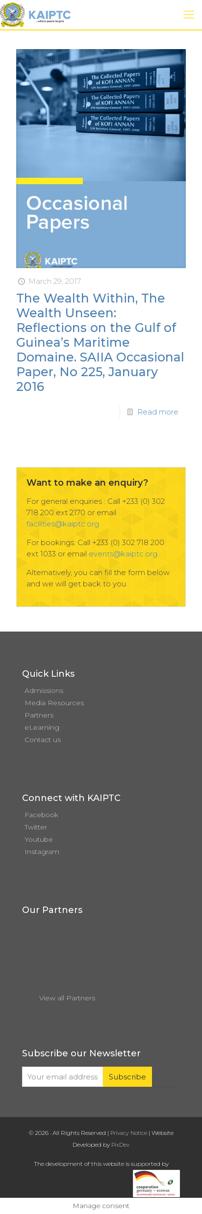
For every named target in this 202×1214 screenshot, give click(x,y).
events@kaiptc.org (123, 553)
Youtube (39, 839)
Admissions (44, 690)
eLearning (42, 727)
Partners (39, 715)
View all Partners (67, 998)
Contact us (43, 740)
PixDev (120, 1144)
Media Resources (54, 703)
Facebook (41, 815)
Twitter (36, 827)
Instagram (42, 851)
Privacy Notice (128, 1133)
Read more (157, 411)
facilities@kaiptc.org (62, 523)
